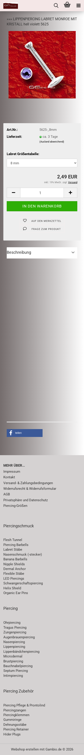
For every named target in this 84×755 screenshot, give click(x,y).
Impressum (11, 472)
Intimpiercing (13, 676)
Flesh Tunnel (12, 540)
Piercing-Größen (15, 506)
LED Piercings (13, 579)
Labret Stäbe (12, 550)
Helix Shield (12, 588)
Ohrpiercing (11, 623)
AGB (6, 494)
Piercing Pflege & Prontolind (24, 705)
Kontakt (9, 477)
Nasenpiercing (14, 642)
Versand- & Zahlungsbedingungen (28, 483)
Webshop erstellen (25, 749)
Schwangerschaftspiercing (23, 583)
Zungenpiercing (14, 632)
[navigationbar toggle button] (78, 5)
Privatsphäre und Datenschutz (25, 500)
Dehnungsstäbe (14, 725)
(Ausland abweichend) (51, 141)
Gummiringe (12, 720)
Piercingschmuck (18, 525)
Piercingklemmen (16, 715)
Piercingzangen (14, 710)
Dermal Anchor (14, 569)
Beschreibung (19, 252)
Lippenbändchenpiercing (21, 652)
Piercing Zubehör (18, 691)
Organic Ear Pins (15, 593)
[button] (13, 193)
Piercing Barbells (15, 545)
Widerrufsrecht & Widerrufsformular (29, 489)
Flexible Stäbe (13, 574)
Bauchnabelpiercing (17, 666)
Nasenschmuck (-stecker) (22, 554)
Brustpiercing (13, 661)
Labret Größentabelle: (23, 154)
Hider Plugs (12, 734)
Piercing (10, 608)
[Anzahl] (42, 193)
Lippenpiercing (14, 647)
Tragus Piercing (14, 628)
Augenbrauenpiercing (19, 637)
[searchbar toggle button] (56, 5)
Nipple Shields (14, 564)
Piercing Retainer (16, 729)
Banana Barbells (15, 559)
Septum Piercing (15, 671)
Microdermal (12, 656)
